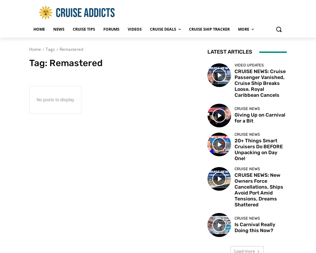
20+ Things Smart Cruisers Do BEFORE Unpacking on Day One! (260, 136)
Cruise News (247, 99)
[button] (278, 29)
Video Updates (249, 65)
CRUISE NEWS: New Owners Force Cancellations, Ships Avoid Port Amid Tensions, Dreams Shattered (260, 165)
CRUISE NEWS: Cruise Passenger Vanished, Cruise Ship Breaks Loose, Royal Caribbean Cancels (260, 78)
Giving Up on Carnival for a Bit (260, 107)
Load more (247, 218)
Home (35, 49)
